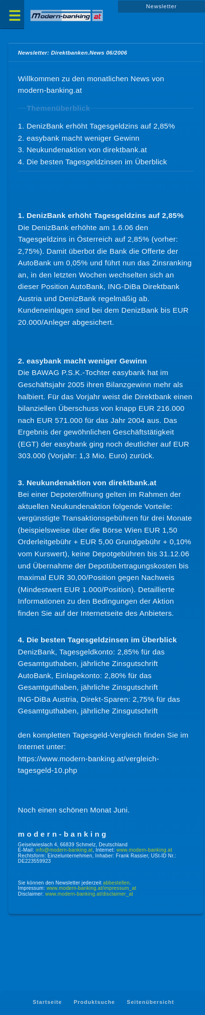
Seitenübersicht (150, 1002)
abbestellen (116, 882)
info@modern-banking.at (64, 850)
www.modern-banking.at (144, 850)
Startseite (47, 1002)
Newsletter (161, 6)
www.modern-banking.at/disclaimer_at (89, 894)
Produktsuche (94, 1002)
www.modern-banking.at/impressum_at (91, 888)
